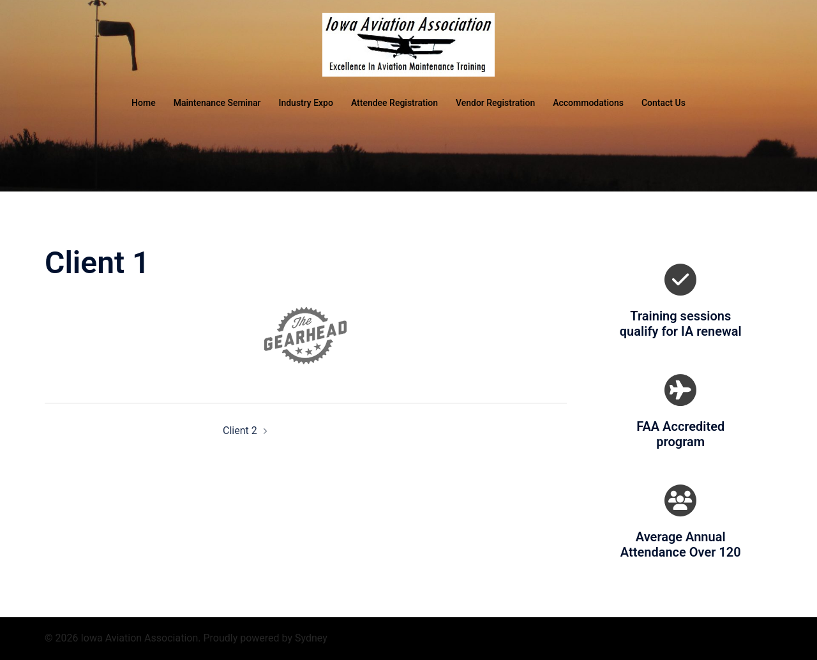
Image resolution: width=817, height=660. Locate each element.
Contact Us (663, 103)
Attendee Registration (394, 103)
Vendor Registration (495, 103)
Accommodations (588, 103)
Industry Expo (305, 103)
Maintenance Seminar (217, 103)
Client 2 (240, 430)
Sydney (311, 638)
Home (143, 103)
